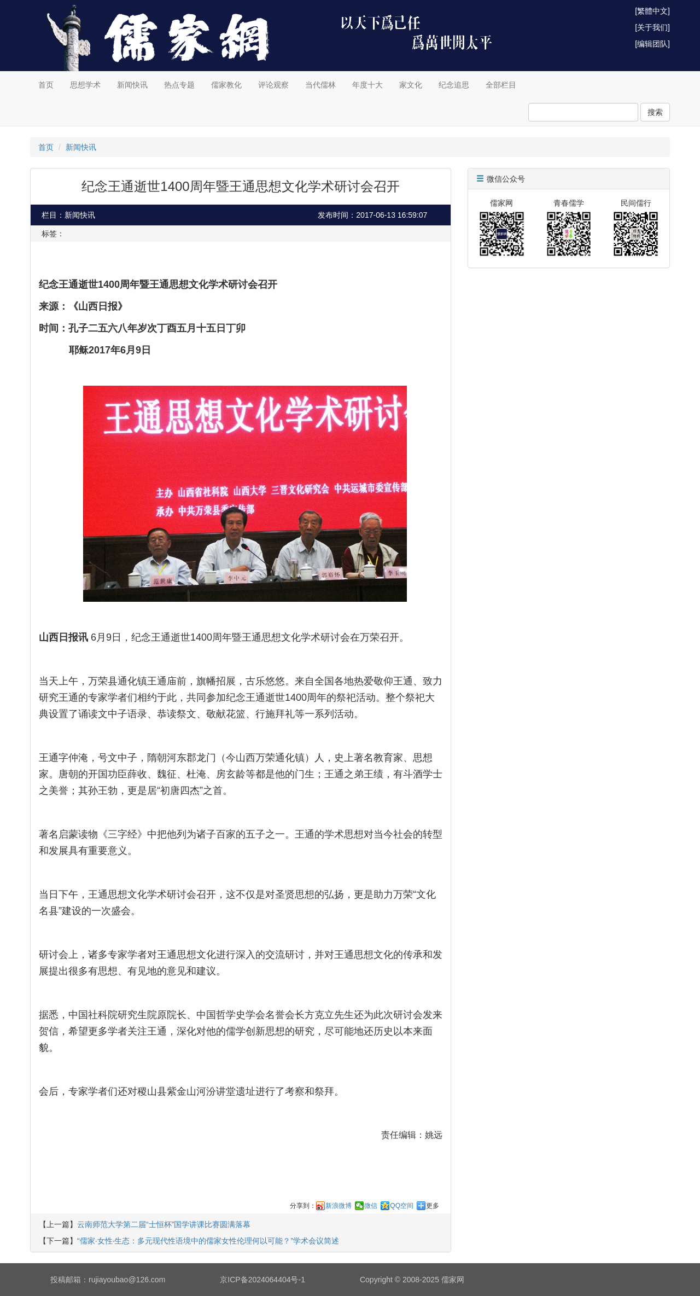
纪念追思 (454, 84)
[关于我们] (652, 27)
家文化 (410, 84)
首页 (46, 84)
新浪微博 (338, 1206)
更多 (432, 1206)
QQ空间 (401, 1206)
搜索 (655, 112)
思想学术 (85, 84)
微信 (370, 1206)
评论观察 (273, 84)
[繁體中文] (652, 11)
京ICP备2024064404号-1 (262, 1279)
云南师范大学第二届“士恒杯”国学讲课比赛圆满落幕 (163, 1224)
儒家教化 (226, 84)
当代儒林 (320, 84)
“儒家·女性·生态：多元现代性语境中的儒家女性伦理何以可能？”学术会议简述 (208, 1240)
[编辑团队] (652, 43)
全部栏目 (501, 84)
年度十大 (367, 84)
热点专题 (179, 84)
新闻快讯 (132, 84)
